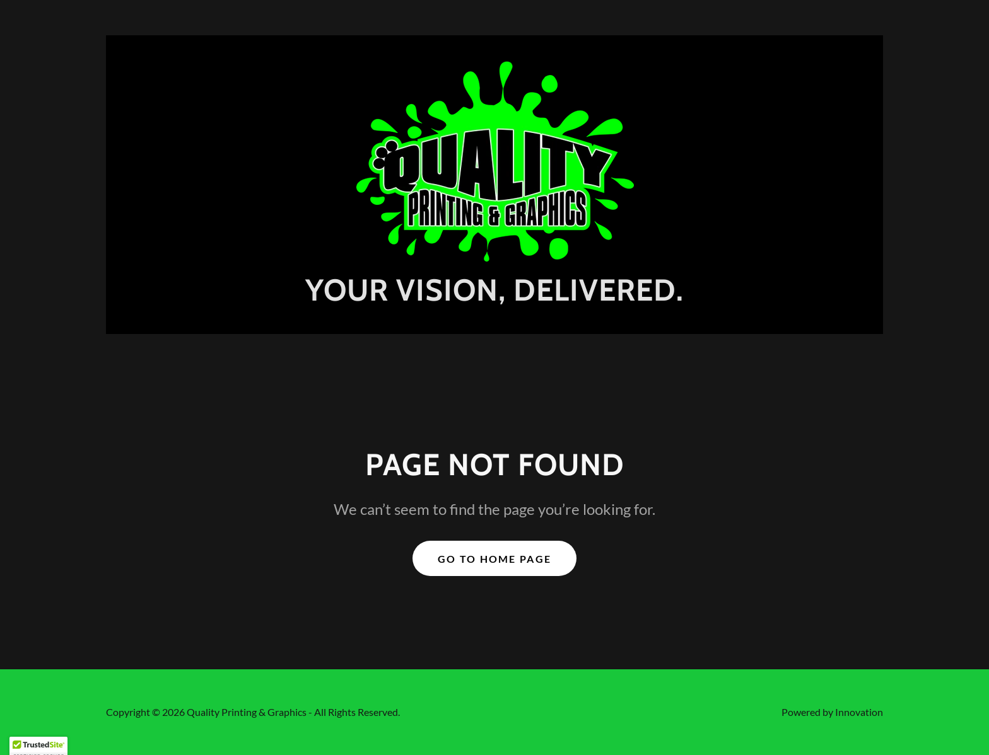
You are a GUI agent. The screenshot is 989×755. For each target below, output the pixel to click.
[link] (494, 160)
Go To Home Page (494, 559)
